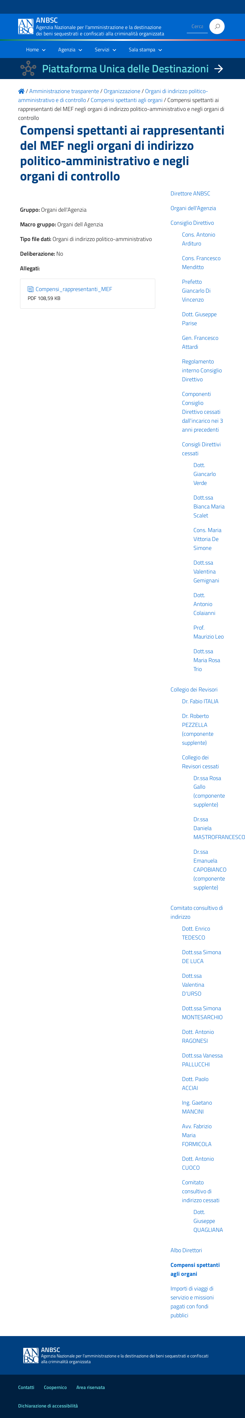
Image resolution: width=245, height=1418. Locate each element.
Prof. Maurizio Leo (208, 632)
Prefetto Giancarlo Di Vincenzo (196, 290)
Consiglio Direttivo (192, 222)
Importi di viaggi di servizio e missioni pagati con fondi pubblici (192, 1301)
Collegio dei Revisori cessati (200, 762)
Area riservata (90, 1387)
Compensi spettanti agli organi (195, 1269)
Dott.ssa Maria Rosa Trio (206, 660)
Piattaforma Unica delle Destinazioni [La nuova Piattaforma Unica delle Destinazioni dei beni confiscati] (125, 68)
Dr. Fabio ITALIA (200, 701)
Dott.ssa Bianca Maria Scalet (209, 506)
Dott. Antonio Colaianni (204, 604)
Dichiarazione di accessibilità (48, 1405)
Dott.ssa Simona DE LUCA (201, 956)
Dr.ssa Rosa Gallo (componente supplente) (209, 791)
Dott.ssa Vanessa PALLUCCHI (202, 1060)
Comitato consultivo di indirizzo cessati (201, 1191)
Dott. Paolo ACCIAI (195, 1083)
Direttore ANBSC (190, 193)
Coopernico (55, 1387)
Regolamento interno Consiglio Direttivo (202, 370)
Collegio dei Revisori (194, 689)
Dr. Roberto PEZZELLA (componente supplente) (198, 729)
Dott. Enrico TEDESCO (196, 933)
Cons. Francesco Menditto (201, 262)
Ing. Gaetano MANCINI (197, 1107)
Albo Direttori (186, 1250)
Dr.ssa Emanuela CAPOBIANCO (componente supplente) (210, 869)
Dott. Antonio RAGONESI (198, 1036)
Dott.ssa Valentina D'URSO (193, 984)
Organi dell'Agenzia (193, 208)
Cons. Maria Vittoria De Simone (207, 539)
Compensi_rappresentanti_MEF (70, 289)
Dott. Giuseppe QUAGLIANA (208, 1221)
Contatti (26, 1387)
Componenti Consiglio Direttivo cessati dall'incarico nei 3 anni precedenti (202, 412)
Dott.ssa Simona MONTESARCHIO (202, 1012)
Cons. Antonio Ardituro (198, 239)
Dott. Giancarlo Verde (204, 474)
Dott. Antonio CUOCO (198, 1163)
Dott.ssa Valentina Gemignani (206, 571)
